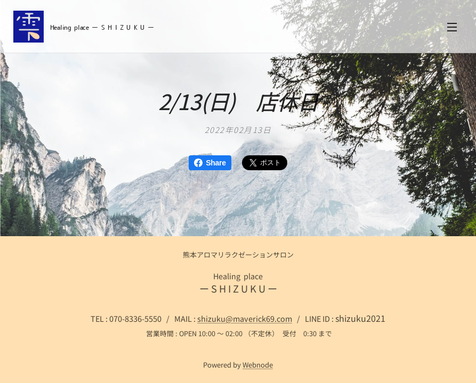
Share (209, 163)
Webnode (258, 365)
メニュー (452, 27)
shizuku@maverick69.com (244, 318)
